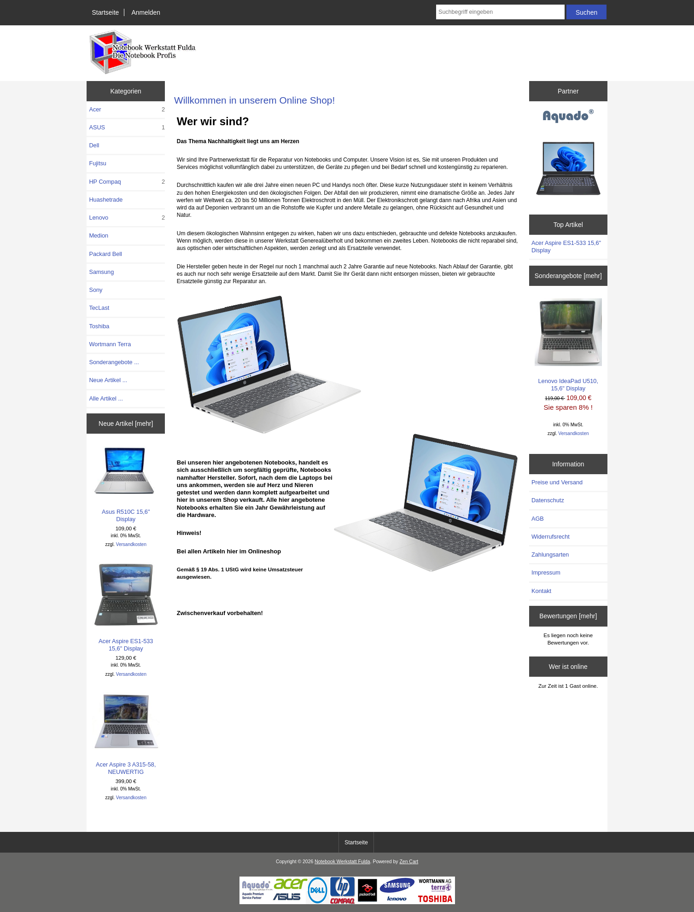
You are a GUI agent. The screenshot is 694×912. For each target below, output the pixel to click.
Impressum (545, 572)
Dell (94, 145)
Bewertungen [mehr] (568, 616)
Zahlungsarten (550, 554)
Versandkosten (131, 544)
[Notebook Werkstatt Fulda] (347, 902)
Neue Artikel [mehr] (126, 423)
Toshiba (99, 326)
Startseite (105, 12)
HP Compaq (127, 182)
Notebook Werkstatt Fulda (342, 861)
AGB (537, 518)
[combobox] (500, 12)
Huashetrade (105, 199)
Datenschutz (547, 500)
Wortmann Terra (110, 344)
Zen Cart (408, 861)
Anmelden (145, 12)
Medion (98, 235)
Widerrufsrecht (550, 536)
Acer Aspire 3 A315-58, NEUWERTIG (126, 733)
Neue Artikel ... (108, 380)
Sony (95, 289)
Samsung (101, 271)
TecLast (99, 307)
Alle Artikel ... (106, 398)
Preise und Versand (557, 482)
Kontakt (541, 590)
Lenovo (127, 217)
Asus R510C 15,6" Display (126, 484)
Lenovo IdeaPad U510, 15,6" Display (568, 345)
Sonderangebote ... (114, 362)
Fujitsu (97, 163)
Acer (127, 109)
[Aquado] (568, 116)
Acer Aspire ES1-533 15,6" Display (126, 607)
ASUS (127, 127)
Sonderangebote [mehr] (568, 275)
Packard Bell (105, 253)
